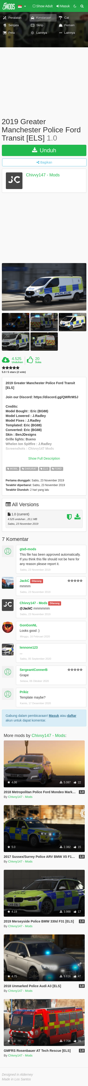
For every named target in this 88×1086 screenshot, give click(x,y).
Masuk (54, 716)
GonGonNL (28, 625)
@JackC (26, 608)
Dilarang (36, 581)
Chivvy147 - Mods (43, 175)
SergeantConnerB (34, 670)
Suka (38, 362)
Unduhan (17, 362)
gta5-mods (28, 549)
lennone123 (29, 647)
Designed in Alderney (17, 1074)
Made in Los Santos (16, 1079)
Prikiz (24, 692)
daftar (71, 716)
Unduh (44, 150)
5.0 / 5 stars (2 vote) (14, 372)
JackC (24, 581)
